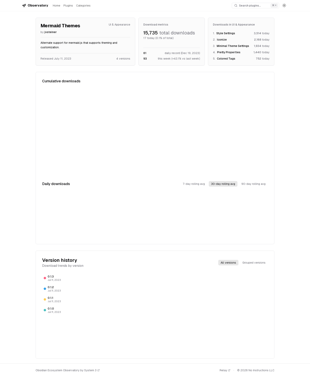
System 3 (92, 370)
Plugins (68, 5)
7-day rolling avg (194, 183)
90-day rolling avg (253, 183)
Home (56, 5)
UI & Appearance (119, 24)
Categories (83, 5)
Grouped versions (254, 262)
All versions (228, 262)
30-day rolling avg (223, 183)
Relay (225, 370)
